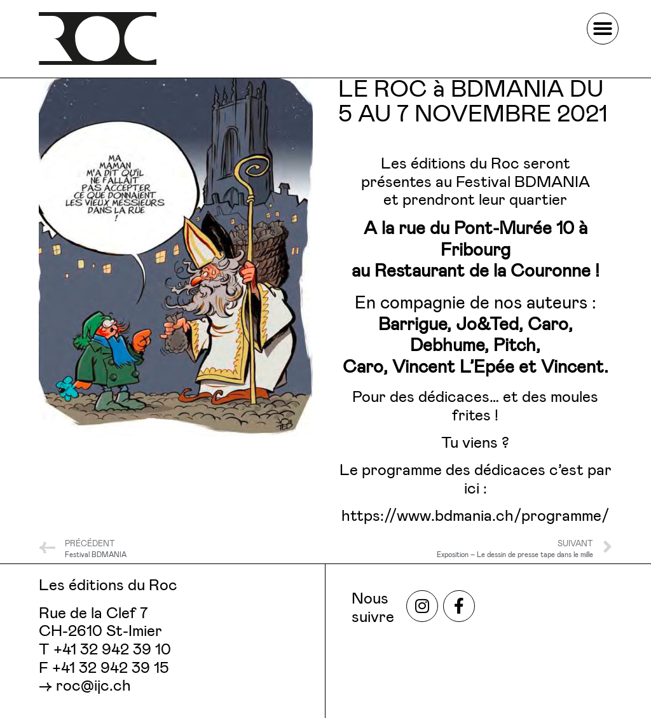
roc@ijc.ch (93, 686)
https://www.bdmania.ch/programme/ (475, 516)
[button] (603, 29)
